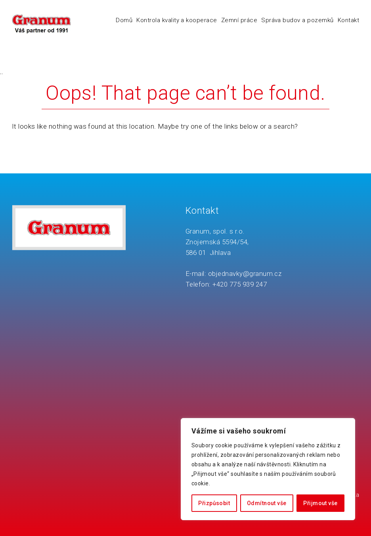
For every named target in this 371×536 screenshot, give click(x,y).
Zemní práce (239, 20)
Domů (124, 20)
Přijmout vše (320, 503)
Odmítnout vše (266, 503)
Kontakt (348, 20)
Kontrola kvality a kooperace (176, 20)
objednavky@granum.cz (245, 274)
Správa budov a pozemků (297, 20)
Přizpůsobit (214, 503)
